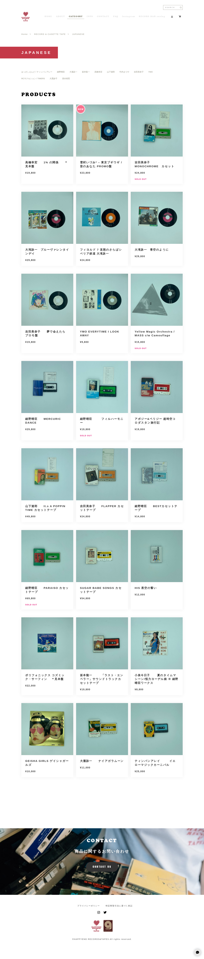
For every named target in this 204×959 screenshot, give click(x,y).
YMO (150, 72)
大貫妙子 (53, 78)
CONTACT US (102, 866)
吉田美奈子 (139, 72)
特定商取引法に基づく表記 (119, 906)
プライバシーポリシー (88, 906)
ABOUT (60, 16)
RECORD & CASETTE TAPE (50, 34)
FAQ (115, 16)
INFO (90, 16)
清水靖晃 (66, 78)
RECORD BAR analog (152, 16)
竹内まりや (124, 72)
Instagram (128, 16)
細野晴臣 (61, 72)
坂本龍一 (86, 72)
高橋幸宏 (98, 72)
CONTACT (103, 16)
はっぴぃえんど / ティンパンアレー (36, 72)
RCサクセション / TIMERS (33, 78)
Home (24, 34)
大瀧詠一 (73, 72)
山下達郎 (111, 72)
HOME (48, 16)
